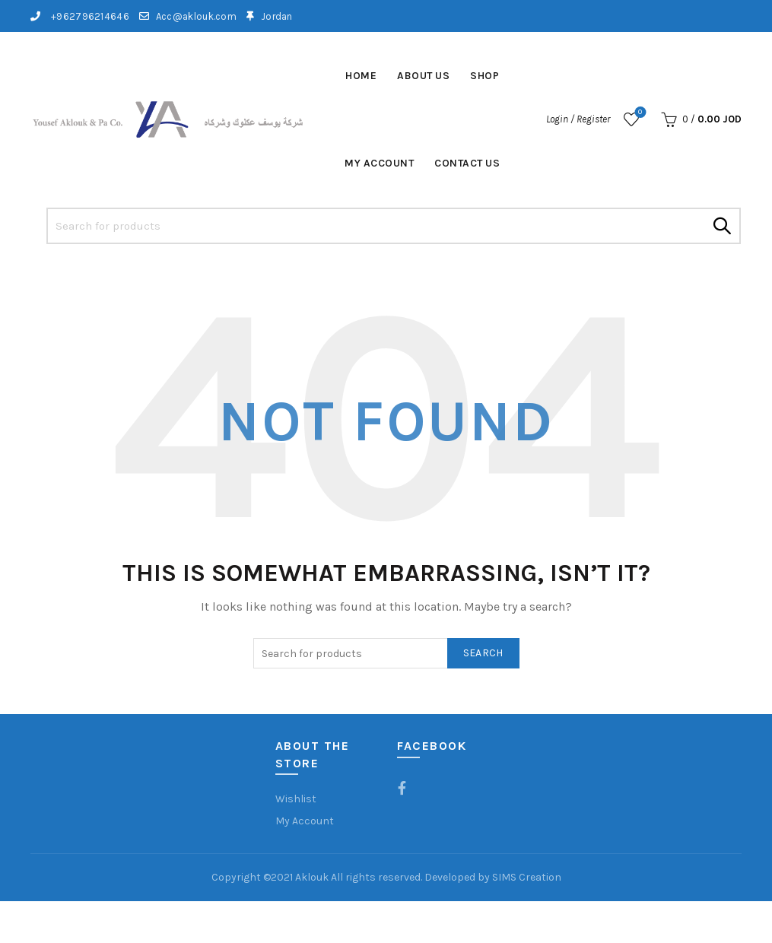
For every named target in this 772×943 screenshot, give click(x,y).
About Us (423, 75)
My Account (304, 820)
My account (379, 163)
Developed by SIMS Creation (492, 877)
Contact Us (467, 163)
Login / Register (578, 119)
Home (360, 75)
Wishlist (638, 113)
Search (722, 226)
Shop (484, 75)
